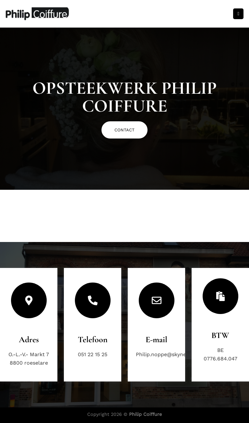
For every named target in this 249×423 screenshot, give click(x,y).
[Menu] (238, 13)
